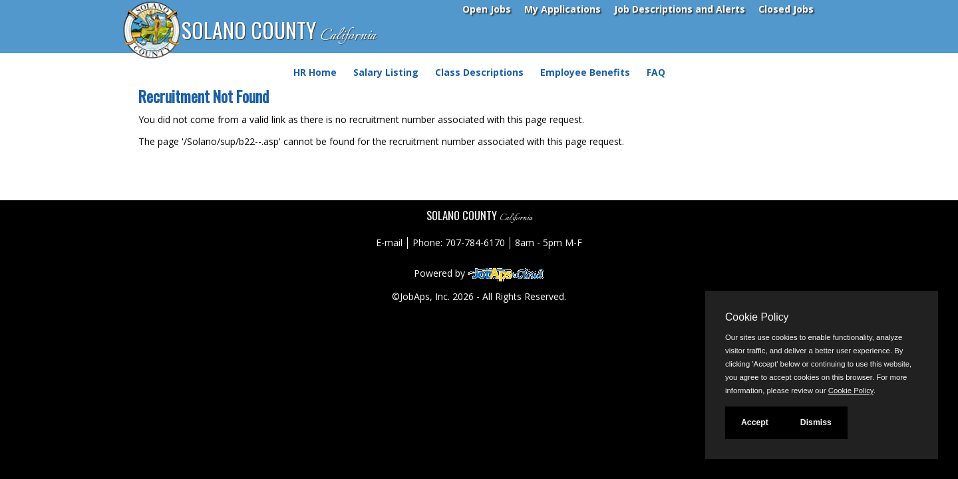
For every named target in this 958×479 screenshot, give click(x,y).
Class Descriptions (479, 72)
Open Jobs (486, 9)
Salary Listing (385, 72)
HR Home (315, 72)
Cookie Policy (756, 317)
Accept (754, 422)
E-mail (389, 242)
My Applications (562, 9)
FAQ (656, 72)
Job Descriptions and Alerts (679, 9)
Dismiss (816, 422)
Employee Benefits (585, 72)
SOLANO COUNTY (279, 31)
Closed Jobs (786, 9)
